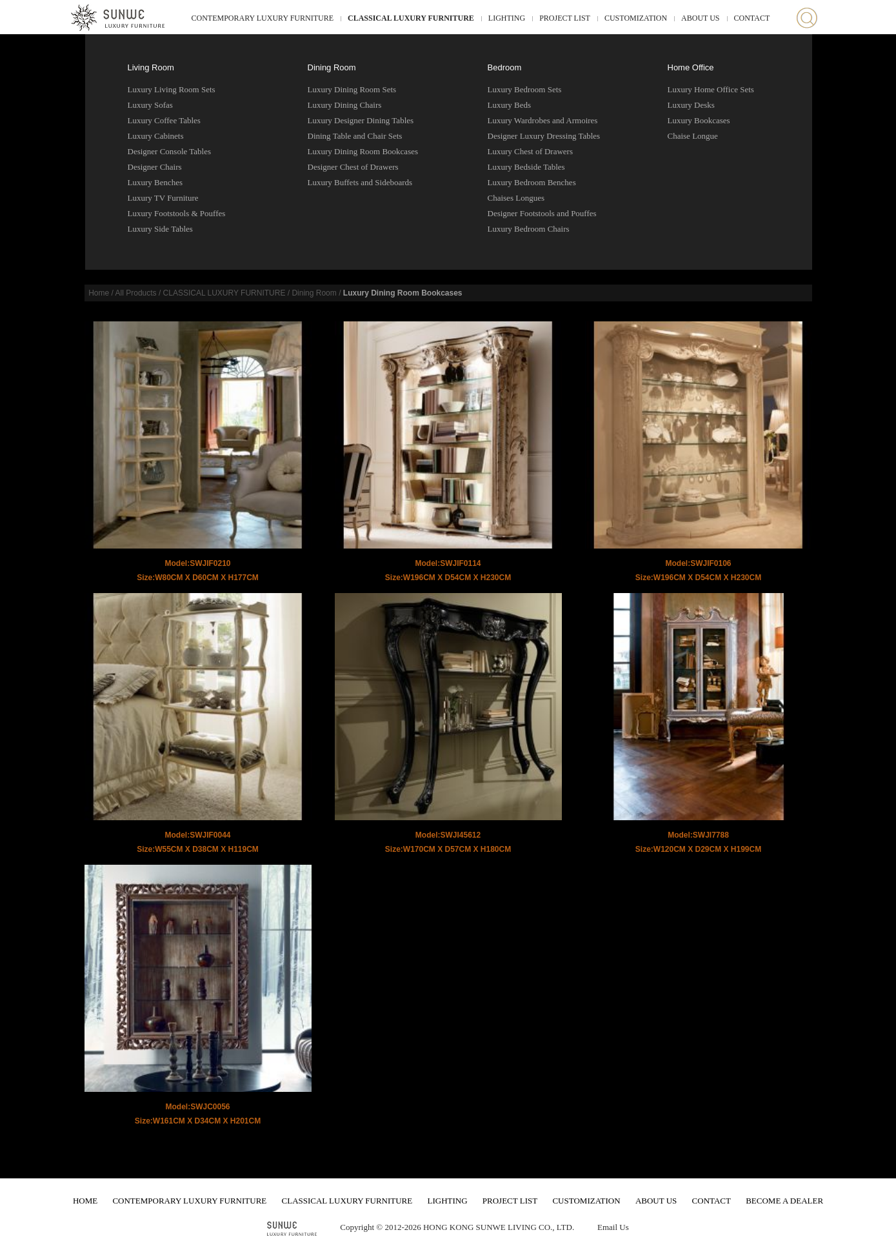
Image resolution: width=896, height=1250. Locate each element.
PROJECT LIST (564, 18)
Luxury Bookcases (699, 120)
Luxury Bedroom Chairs (529, 229)
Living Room (151, 67)
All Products (136, 292)
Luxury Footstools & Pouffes (177, 213)
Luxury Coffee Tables (164, 120)
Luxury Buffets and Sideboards (360, 182)
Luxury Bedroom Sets (525, 89)
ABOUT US (700, 18)
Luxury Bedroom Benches (532, 182)
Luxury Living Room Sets (171, 89)
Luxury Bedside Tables (526, 167)
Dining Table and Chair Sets (355, 136)
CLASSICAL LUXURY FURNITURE (411, 18)
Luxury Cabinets (156, 136)
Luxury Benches (155, 182)
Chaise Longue (693, 136)
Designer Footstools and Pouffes (542, 213)
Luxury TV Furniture (163, 198)
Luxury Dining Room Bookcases (363, 151)
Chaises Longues (516, 198)
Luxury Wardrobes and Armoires (543, 120)
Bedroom (505, 67)
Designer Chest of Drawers (353, 167)
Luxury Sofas (150, 105)
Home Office (691, 67)
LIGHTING (506, 18)
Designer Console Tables (170, 151)
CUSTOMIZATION (635, 18)
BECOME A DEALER (784, 1200)
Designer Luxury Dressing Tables (544, 136)
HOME (85, 1200)
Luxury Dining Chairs (345, 105)
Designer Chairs (155, 167)
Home (98, 292)
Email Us (613, 1227)
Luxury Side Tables (160, 229)
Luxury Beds (510, 105)
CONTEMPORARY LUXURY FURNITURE (263, 18)
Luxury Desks (691, 105)
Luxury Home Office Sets (711, 89)
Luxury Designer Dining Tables (361, 120)
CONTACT (752, 18)
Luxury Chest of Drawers (530, 151)
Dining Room (332, 67)
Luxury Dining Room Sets (352, 89)
